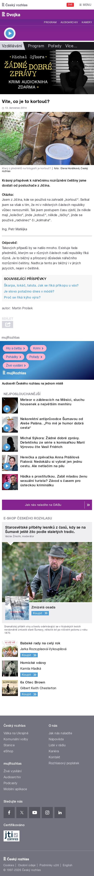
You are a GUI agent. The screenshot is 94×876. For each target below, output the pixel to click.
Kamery (87, 22)
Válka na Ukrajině (16, 733)
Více (71, 46)
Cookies (8, 865)
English (67, 865)
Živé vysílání (16, 365)
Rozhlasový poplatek (64, 763)
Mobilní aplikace (15, 789)
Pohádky (13, 357)
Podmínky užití (49, 865)
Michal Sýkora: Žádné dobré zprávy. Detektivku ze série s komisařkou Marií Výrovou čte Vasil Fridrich (52, 442)
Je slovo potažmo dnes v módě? (29, 291)
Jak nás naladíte (60, 733)
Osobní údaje (27, 865)
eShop (8, 751)
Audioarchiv (69, 22)
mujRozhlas (11, 337)
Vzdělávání (12, 46)
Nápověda (56, 739)
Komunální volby (16, 739)
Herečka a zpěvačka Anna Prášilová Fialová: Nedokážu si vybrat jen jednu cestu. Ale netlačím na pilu (51, 461)
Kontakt (54, 757)
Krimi (38, 348)
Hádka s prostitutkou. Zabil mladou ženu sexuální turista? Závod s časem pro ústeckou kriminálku (53, 480)
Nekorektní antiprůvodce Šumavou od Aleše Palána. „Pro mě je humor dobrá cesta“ (51, 423)
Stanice (9, 745)
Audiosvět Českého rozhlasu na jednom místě (32, 383)
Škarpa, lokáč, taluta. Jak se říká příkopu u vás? (41, 285)
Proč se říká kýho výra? (22, 297)
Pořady (54, 46)
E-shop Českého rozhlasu (28, 518)
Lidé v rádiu (57, 745)
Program (50, 22)
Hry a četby (15, 348)
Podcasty (10, 783)
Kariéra (54, 751)
